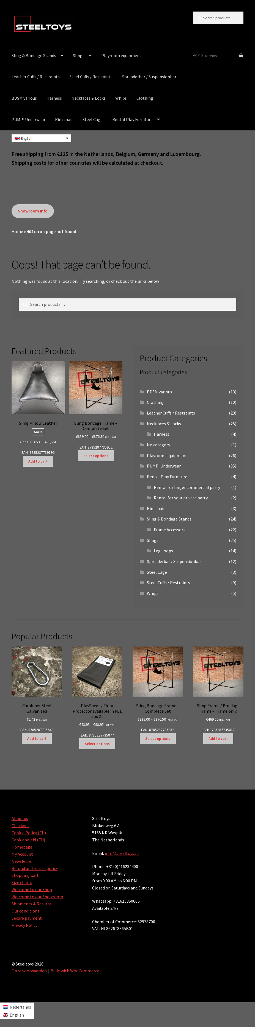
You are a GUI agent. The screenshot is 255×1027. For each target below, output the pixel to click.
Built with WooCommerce (75, 970)
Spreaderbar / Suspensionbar (149, 76)
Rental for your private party (181, 497)
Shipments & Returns (32, 903)
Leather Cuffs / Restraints (36, 76)
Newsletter (22, 861)
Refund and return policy (35, 868)
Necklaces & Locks (89, 98)
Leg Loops (163, 550)
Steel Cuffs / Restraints (91, 76)
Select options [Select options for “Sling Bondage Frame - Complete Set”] (95, 455)
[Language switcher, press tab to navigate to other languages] (41, 138)
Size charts (22, 882)
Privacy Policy (24, 925)
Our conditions (25, 911)
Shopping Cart (25, 875)
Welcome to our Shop (32, 889)
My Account (22, 854)
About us (20, 818)
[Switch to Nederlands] (17, 1007)
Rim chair (64, 119)
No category (158, 444)
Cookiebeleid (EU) (28, 840)
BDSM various (24, 98)
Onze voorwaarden (29, 970)
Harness (54, 98)
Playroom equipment (121, 55)
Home (17, 231)
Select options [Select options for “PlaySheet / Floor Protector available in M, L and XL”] (97, 743)
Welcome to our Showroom (37, 896)
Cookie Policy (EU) (29, 832)
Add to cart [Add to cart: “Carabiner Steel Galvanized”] (36, 738)
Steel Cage (93, 119)
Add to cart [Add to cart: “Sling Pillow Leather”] (38, 461)
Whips (121, 98)
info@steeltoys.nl (122, 853)
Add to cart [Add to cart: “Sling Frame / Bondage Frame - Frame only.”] (218, 738)
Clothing (144, 98)
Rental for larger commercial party (187, 487)
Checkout (20, 825)
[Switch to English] (17, 1015)
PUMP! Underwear (28, 119)
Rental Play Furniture (132, 119)
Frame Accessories (171, 529)
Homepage (22, 847)
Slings (78, 55)
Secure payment (27, 918)
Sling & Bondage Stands (34, 55)
